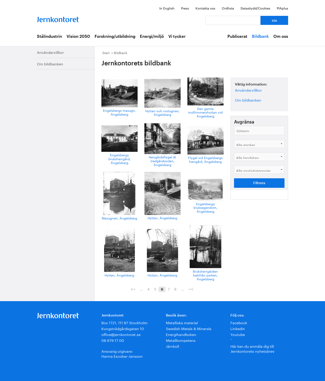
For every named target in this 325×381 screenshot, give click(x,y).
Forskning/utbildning (115, 36)
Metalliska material (182, 322)
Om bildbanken (50, 63)
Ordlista (228, 7)
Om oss (280, 36)
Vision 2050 (78, 36)
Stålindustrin (49, 36)
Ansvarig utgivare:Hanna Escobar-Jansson (122, 353)
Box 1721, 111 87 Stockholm (124, 322)
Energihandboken (181, 334)
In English (166, 7)
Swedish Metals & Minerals (188, 328)
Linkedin (237, 328)
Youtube (237, 334)
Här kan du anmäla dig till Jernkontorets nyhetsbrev (252, 348)
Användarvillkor (50, 52)
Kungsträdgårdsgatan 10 (122, 328)
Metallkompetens (181, 340)
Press (185, 7)
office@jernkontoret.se (121, 334)
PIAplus (282, 7)
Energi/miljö (152, 36)
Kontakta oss (205, 7)
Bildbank (260, 36)
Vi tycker (177, 36)
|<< (133, 288)
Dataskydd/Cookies (255, 7)
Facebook (238, 322)
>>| (191, 288)
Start (106, 52)
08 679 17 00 (112, 340)
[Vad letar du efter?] (233, 20)
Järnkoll (172, 346)
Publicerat (237, 36)
